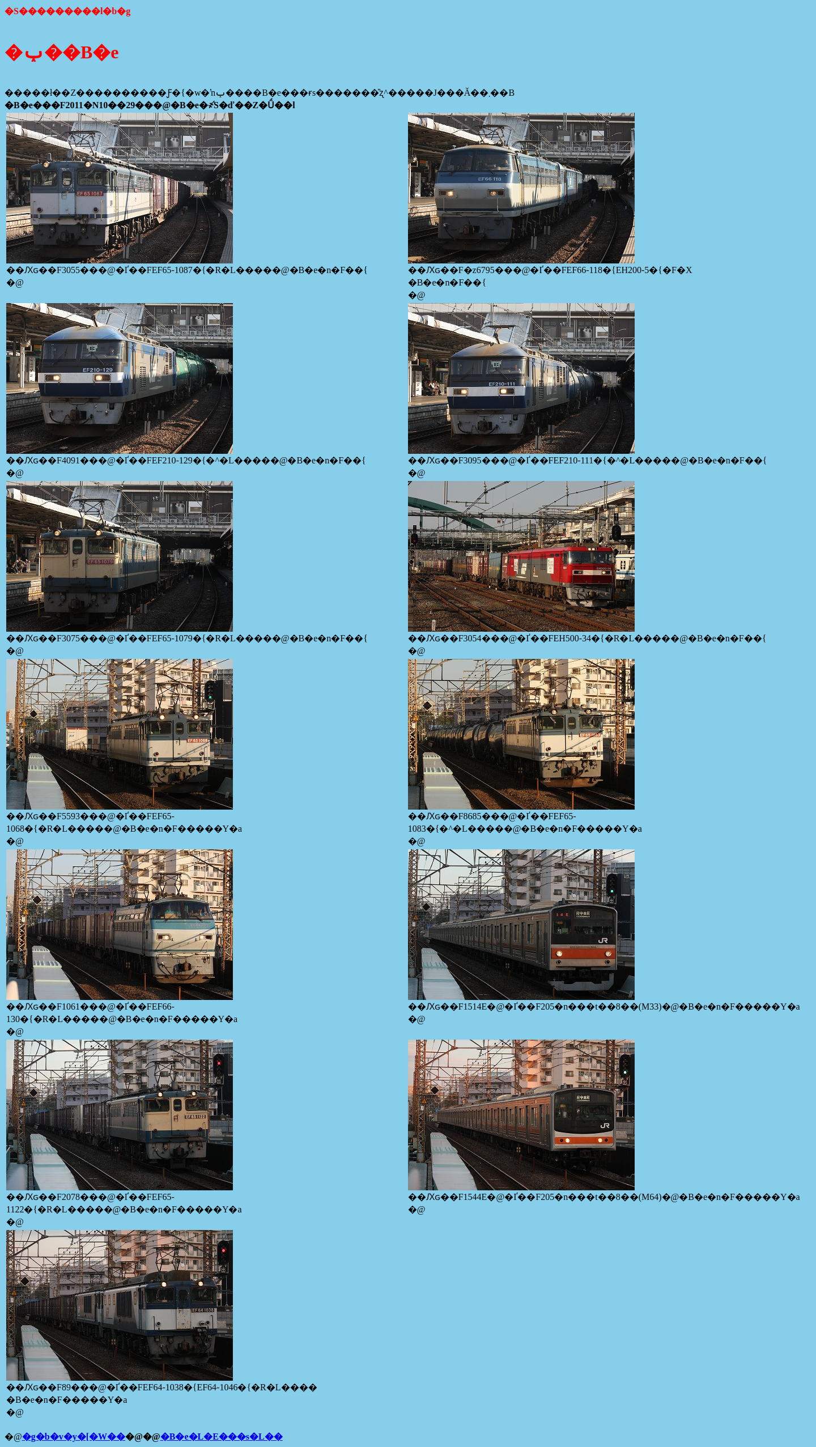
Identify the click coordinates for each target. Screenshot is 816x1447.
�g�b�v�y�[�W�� (73, 1436)
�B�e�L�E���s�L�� (221, 1436)
